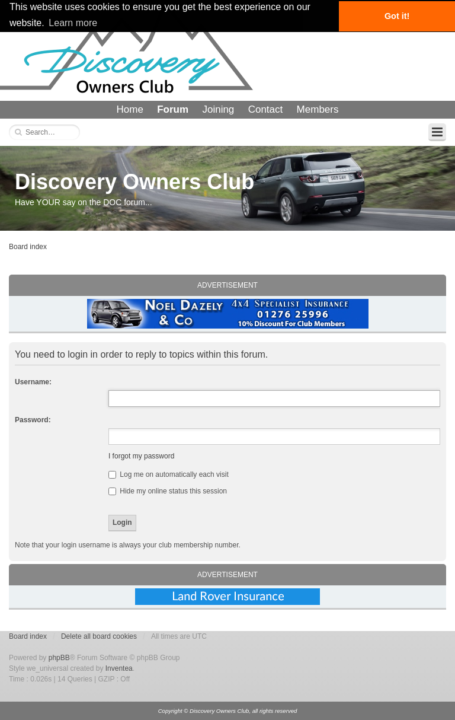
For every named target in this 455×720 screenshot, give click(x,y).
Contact (265, 109)
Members (318, 109)
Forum (172, 109)
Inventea (119, 668)
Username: (33, 382)
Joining (218, 109)
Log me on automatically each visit (168, 474)
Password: (33, 420)
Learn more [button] (73, 23)
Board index (28, 247)
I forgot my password (141, 456)
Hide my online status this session (167, 491)
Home (130, 109)
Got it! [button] (396, 16)
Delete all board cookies (99, 636)
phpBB (59, 658)
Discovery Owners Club (134, 182)
